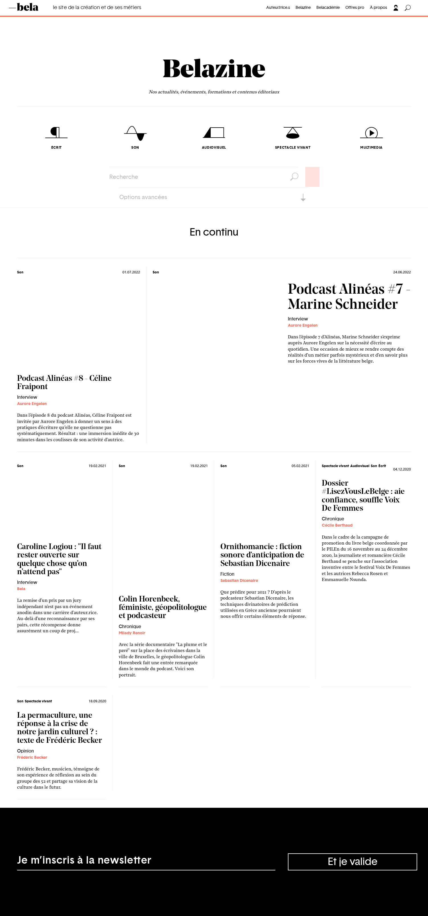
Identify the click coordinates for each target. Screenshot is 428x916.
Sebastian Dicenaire (239, 581)
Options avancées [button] (143, 197)
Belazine (303, 8)
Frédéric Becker (32, 758)
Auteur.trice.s (278, 8)
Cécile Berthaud (337, 525)
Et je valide (353, 862)
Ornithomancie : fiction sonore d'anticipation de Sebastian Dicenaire (262, 555)
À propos (378, 8)
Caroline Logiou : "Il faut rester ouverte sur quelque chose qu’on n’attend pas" (59, 559)
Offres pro (354, 8)
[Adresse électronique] (146, 861)
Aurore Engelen (32, 404)
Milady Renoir (132, 633)
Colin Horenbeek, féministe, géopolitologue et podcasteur (163, 608)
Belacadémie (328, 8)
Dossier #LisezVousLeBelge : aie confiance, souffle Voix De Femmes (363, 496)
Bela (21, 589)
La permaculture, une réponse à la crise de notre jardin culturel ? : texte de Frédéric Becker (59, 728)
